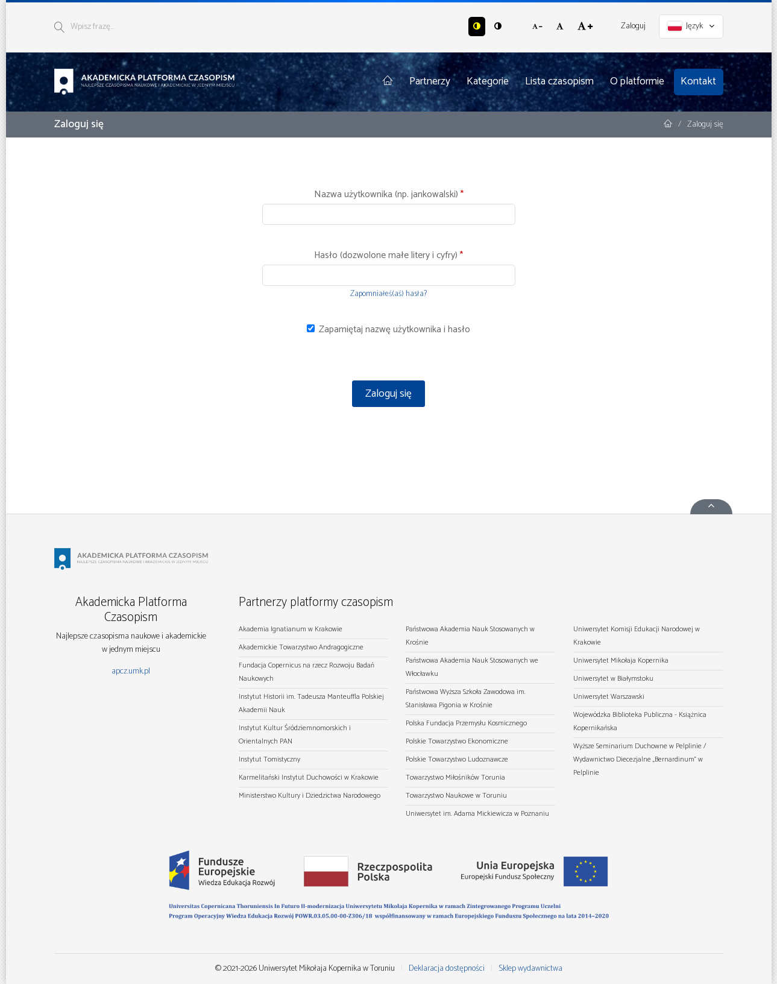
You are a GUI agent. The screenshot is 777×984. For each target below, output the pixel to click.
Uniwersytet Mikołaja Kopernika (620, 660)
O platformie (637, 81)
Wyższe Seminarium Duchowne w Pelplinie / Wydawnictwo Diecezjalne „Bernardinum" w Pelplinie (639, 759)
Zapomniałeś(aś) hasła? (388, 294)
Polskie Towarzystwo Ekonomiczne (457, 741)
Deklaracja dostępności (447, 969)
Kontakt (698, 81)
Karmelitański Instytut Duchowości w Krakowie (309, 777)
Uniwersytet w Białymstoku (613, 678)
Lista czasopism (559, 81)
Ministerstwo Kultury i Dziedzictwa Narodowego (309, 795)
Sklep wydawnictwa (530, 969)
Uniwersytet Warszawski (608, 696)
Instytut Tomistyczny (269, 759)
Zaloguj (633, 26)
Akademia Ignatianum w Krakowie (290, 629)
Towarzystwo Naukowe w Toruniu (456, 795)
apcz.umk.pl (131, 671)
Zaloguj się (388, 393)
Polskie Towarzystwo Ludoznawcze (457, 759)
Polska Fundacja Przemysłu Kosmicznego (466, 723)
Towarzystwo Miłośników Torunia (455, 777)
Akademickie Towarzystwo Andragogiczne (301, 647)
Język (691, 26)
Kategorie (488, 81)
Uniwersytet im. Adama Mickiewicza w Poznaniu (477, 813)
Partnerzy (429, 81)
